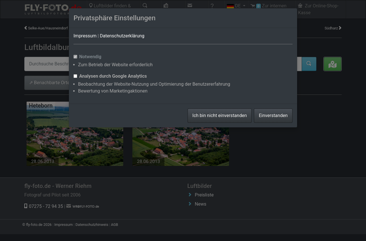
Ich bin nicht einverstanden (219, 115)
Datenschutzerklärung (122, 36)
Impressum (85, 36)
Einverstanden (273, 115)
